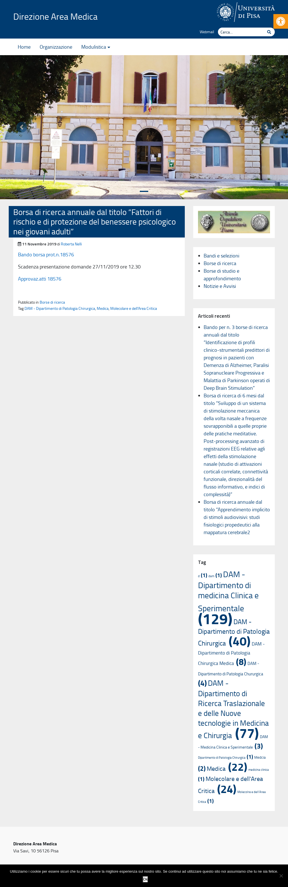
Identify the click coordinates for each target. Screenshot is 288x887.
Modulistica (93, 46)
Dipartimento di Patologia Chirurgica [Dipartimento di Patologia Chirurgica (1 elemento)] (225, 757)
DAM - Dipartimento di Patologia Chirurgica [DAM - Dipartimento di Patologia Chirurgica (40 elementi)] (234, 632)
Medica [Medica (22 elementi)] (227, 768)
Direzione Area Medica (55, 16)
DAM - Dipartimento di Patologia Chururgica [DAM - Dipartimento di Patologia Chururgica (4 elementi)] (230, 673)
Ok (145, 879)
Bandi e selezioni (221, 255)
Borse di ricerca (52, 302)
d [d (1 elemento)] (202, 576)
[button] (280, 21)
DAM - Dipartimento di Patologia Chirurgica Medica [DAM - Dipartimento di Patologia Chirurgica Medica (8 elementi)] (231, 653)
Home (24, 46)
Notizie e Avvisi (220, 286)
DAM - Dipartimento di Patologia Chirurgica (59, 308)
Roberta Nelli (71, 244)
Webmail (207, 31)
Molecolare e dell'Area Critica (133, 308)
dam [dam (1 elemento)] (215, 576)
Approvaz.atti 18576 (39, 278)
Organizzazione (56, 46)
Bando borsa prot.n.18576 (46, 254)
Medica (103, 308)
